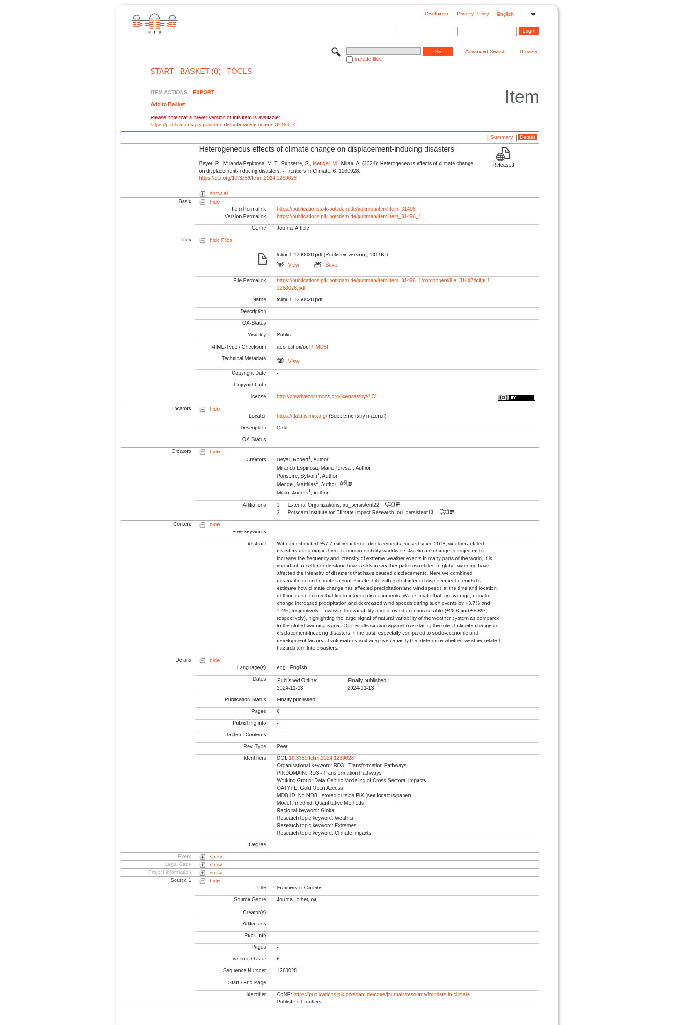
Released (503, 164)
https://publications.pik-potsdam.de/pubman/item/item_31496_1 (349, 216)
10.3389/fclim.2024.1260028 (321, 758)
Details (528, 137)
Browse (528, 51)
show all (219, 193)
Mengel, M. (325, 163)
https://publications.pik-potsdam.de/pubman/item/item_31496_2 (222, 124)
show (216, 856)
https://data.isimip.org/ (302, 416)
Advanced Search (485, 51)
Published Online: (297, 680)
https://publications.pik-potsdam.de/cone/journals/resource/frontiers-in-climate (381, 994)
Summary (502, 137)
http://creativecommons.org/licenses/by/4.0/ (326, 396)
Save (325, 265)
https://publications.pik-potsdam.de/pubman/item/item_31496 (346, 208)
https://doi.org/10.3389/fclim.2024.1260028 (248, 178)
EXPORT (203, 92)
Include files (367, 59)
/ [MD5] (319, 346)
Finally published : (368, 680)
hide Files (221, 240)
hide (215, 201)
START (162, 71)
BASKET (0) (200, 71)
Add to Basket (167, 104)
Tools (239, 71)
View (288, 265)
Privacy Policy (473, 13)
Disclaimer (437, 13)
